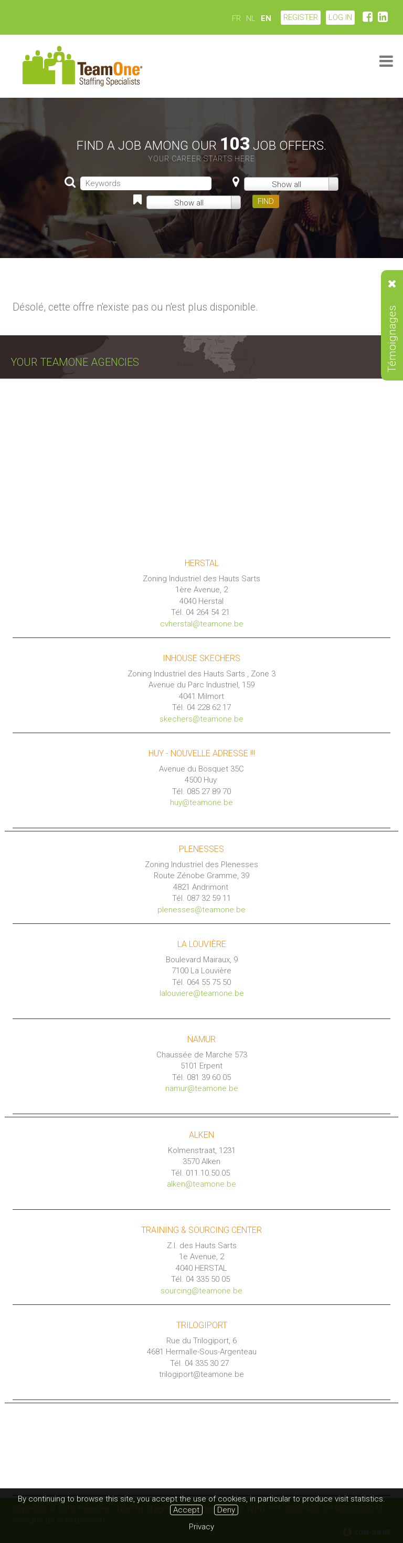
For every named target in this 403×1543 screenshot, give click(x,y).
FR (236, 18)
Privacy (201, 1526)
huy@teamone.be (201, 802)
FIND (266, 201)
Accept (186, 1510)
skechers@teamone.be (201, 719)
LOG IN (340, 17)
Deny (226, 1510)
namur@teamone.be (201, 1088)
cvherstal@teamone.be (201, 624)
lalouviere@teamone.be (202, 993)
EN (266, 18)
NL (251, 18)
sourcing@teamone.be (201, 1290)
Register (300, 17)
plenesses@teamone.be (201, 909)
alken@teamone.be (201, 1184)
